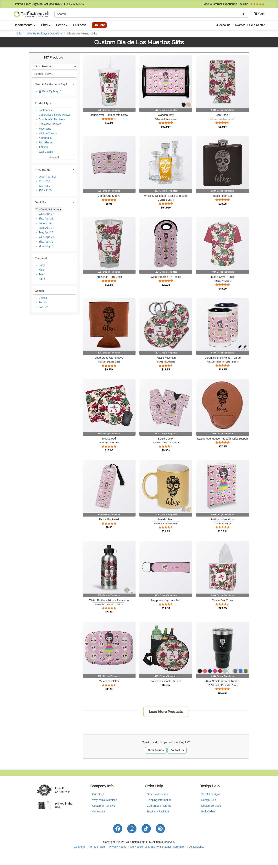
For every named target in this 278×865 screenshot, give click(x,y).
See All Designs (210, 794)
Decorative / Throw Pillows (54, 114)
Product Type (43, 103)
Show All (54, 157)
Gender (39, 290)
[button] (257, 14)
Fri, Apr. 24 (45, 223)
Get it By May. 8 (50, 91)
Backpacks (45, 110)
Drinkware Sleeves (50, 124)
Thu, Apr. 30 (46, 241)
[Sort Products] (54, 66)
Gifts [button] (45, 25)
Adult (42, 279)
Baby (42, 265)
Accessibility (196, 846)
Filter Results (156, 750)
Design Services (211, 805)
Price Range (42, 169)
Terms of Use (97, 846)
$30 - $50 (44, 185)
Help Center (256, 25)
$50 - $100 (45, 190)
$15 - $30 (44, 181)
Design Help (208, 799)
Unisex (43, 297)
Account (223, 25)
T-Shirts (43, 147)
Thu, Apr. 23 (46, 218)
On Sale (99, 25)
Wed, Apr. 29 (46, 237)
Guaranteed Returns (159, 805)
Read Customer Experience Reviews (233, 4)
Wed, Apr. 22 (46, 213)
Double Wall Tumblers (52, 119)
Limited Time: (49, 4)
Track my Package (158, 811)
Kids (41, 269)
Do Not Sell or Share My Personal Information (157, 846)
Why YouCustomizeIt (104, 799)
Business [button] (81, 25)
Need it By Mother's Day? (51, 84)
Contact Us (177, 750)
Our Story (98, 794)
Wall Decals (46, 151)
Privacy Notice (117, 846)
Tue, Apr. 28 (46, 232)
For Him (43, 302)
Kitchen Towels (48, 133)
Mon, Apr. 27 (46, 227)
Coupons (79, 846)
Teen (41, 274)
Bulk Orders (208, 811)
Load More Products (166, 712)
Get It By (40, 202)
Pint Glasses (46, 142)
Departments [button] (24, 25)
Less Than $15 (47, 176)
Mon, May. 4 (46, 246)
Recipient (41, 258)
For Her (43, 307)
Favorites (239, 25)
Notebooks (45, 137)
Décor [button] (61, 25)
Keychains (45, 128)
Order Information (157, 794)
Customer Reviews (103, 805)
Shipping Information (159, 799)
